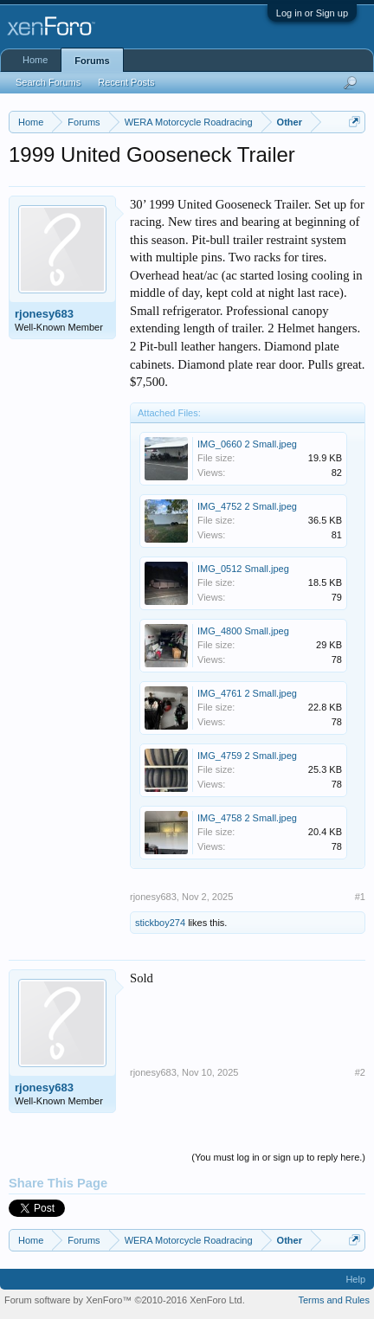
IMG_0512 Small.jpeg (243, 568)
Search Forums (48, 82)
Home (35, 60)
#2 (360, 1072)
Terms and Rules (334, 1300)
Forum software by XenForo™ (124, 1300)
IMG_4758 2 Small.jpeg (247, 818)
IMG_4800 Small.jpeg (243, 631)
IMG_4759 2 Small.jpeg (247, 755)
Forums (91, 60)
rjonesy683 (44, 313)
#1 (360, 896)
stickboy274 (160, 922)
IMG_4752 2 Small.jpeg (247, 506)
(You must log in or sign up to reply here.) (278, 1157)
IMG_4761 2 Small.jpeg (247, 693)
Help (355, 1279)
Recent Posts (126, 82)
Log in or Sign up (312, 13)
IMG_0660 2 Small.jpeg (247, 444)
